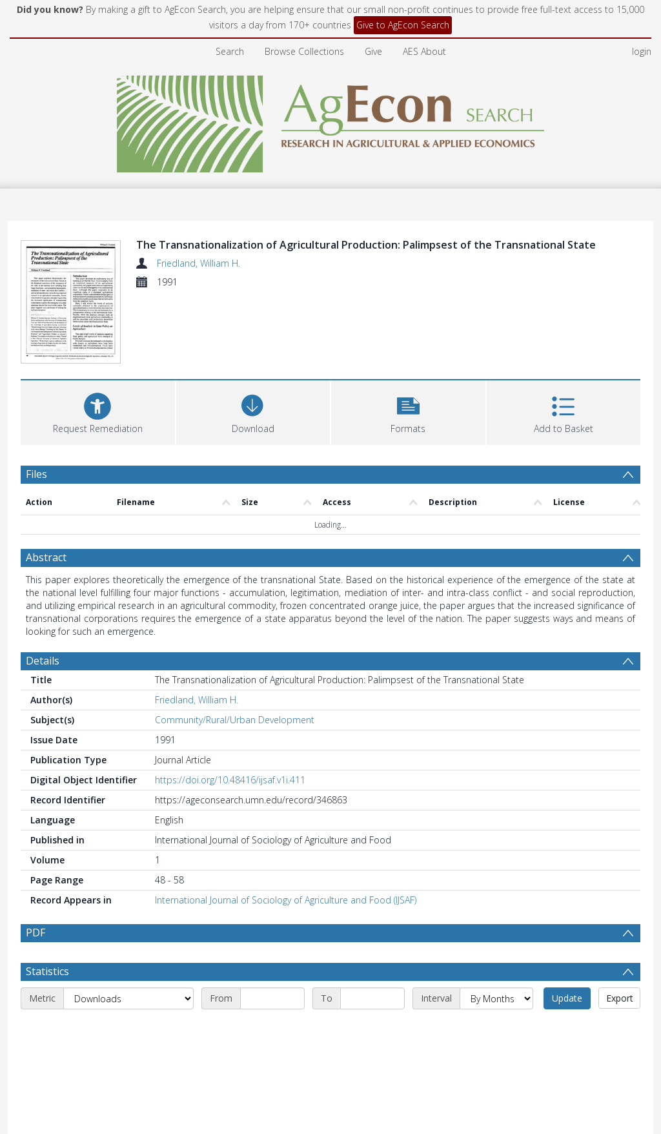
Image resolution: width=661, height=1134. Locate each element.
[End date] (372, 998)
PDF (35, 932)
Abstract (46, 557)
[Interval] (496, 998)
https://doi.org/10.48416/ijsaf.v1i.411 (230, 780)
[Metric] (128, 998)
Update (567, 998)
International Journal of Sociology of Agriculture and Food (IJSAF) (285, 900)
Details (42, 661)
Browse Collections (304, 51)
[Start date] (272, 998)
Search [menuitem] (230, 51)
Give (373, 51)
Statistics (47, 971)
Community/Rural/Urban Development (234, 720)
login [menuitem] (641, 51)
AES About (424, 51)
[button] (408, 411)
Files (36, 474)
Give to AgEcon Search (402, 25)
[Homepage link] (331, 120)
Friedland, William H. (198, 263)
